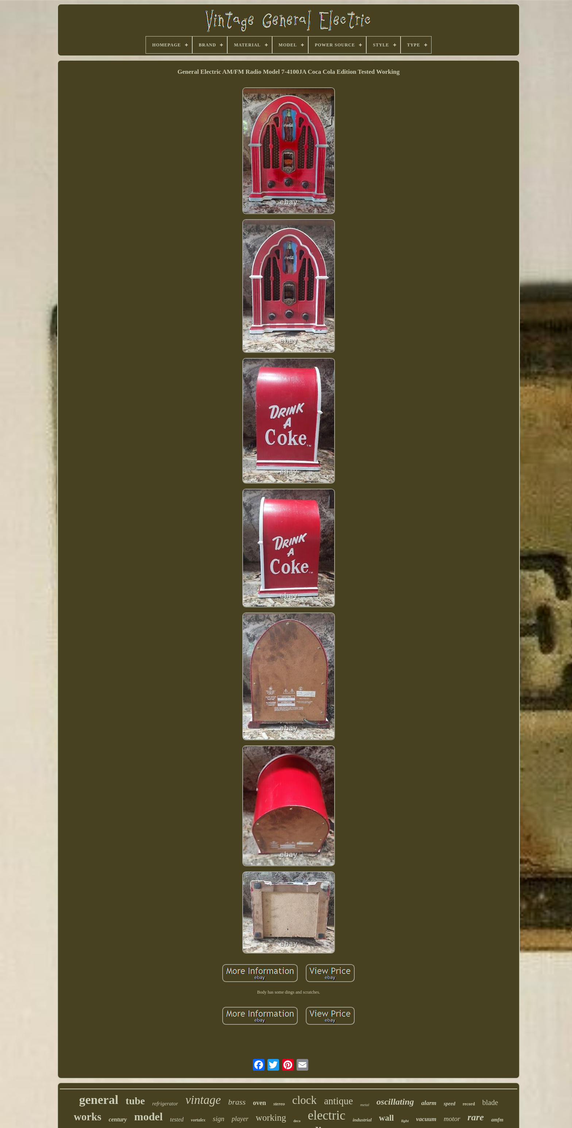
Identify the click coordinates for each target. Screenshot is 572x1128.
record (469, 1103)
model (148, 1116)
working (271, 1118)
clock (304, 1100)
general (99, 1099)
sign (218, 1119)
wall (386, 1118)
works (87, 1117)
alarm (429, 1103)
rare (476, 1117)
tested (176, 1119)
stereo (279, 1103)
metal (364, 1104)
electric (326, 1115)
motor (452, 1119)
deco (296, 1121)
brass (237, 1101)
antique (338, 1101)
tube (135, 1100)
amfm (497, 1120)
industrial (362, 1120)
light (405, 1121)
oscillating (395, 1101)
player (240, 1119)
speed (449, 1103)
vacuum (426, 1119)
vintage (203, 1099)
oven (259, 1102)
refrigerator (165, 1103)
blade (490, 1102)
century (118, 1119)
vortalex (198, 1120)
